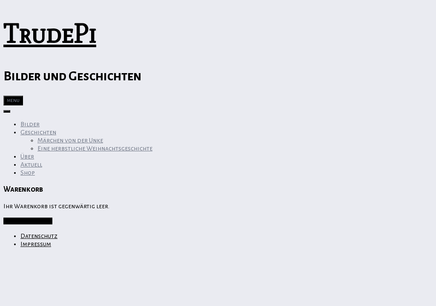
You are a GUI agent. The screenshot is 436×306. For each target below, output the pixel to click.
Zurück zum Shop (27, 221)
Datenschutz (38, 235)
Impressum (35, 244)
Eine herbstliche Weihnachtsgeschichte (94, 148)
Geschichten (38, 132)
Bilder (30, 124)
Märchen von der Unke (70, 140)
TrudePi (49, 34)
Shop (27, 172)
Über (27, 156)
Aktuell (31, 164)
